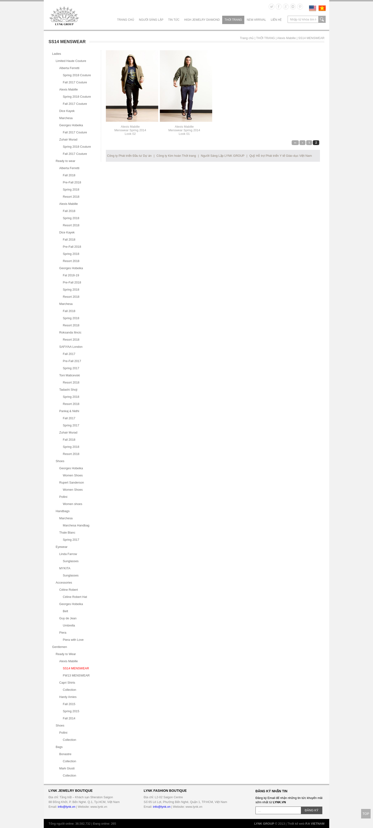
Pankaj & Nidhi (69, 411)
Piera (62, 632)
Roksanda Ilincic (70, 332)
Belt (65, 611)
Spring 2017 (71, 368)
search (322, 19)
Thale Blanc (67, 532)
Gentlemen (59, 647)
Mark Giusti (67, 768)
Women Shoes (73, 475)
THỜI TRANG (233, 19)
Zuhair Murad (68, 139)
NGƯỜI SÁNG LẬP (151, 19)
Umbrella (69, 625)
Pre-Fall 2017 (72, 361)
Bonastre (65, 754)
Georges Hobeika (71, 125)
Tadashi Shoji (68, 389)
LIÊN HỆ (276, 19)
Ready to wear (65, 161)
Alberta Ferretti (69, 68)
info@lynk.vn (66, 806)
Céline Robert (68, 589)
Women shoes (72, 504)
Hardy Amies (68, 697)
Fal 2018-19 (71, 275)
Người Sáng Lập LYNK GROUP (222, 155)
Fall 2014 (69, 718)
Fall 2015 (69, 704)
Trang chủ (125, 19)
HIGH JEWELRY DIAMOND (202, 19)
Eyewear (62, 547)
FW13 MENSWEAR (76, 675)
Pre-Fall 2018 (72, 182)
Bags (59, 747)
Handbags (62, 511)
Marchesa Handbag (76, 525)
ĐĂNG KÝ (312, 810)
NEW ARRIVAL (256, 19)
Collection (69, 690)
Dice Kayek (67, 111)
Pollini (63, 497)
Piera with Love (73, 639)
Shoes (60, 461)
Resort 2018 (71, 196)
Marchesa (66, 118)
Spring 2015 (71, 711)
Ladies (56, 54)
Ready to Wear (66, 654)
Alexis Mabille (286, 38)
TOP (366, 814)
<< (295, 143)
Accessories (64, 582)
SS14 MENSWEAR (311, 38)
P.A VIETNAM (314, 823)
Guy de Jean (68, 618)
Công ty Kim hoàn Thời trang (176, 155)
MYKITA (64, 568)
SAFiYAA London (71, 346)
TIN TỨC (173, 19)
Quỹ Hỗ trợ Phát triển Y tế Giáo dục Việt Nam (280, 155)
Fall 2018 (69, 175)
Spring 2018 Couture (77, 75)
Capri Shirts (67, 682)
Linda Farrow (68, 554)
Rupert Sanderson (71, 482)
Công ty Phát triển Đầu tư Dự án (129, 155)
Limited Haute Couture (71, 61)
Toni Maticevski (69, 375)
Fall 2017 (69, 354)
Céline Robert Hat (75, 597)
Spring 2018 (71, 189)
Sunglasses (71, 561)
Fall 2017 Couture (75, 82)
